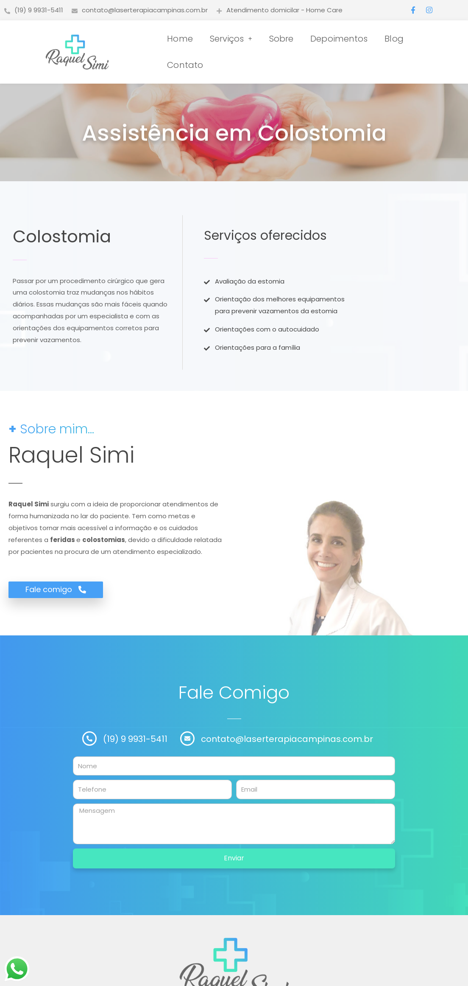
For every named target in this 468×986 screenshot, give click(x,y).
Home (179, 39)
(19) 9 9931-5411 (135, 739)
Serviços (231, 39)
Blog (393, 39)
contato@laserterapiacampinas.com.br (287, 739)
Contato (185, 65)
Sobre (281, 39)
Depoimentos (339, 39)
